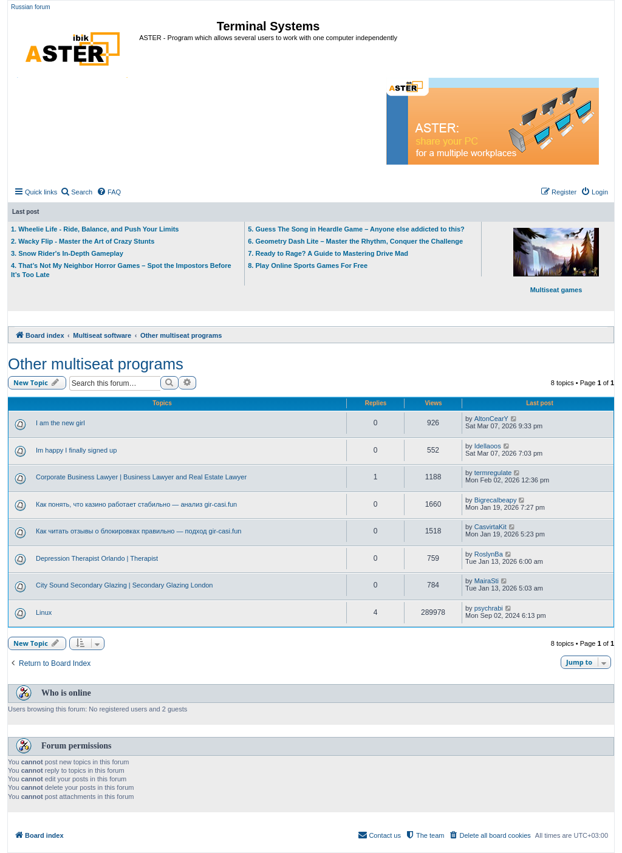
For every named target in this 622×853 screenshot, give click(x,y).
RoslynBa (488, 554)
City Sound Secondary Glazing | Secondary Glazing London (124, 585)
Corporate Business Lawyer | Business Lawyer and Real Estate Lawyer (141, 477)
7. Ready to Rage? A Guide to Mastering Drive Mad (328, 253)
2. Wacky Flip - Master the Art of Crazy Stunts (82, 241)
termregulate (493, 472)
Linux (44, 612)
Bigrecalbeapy (495, 500)
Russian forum (30, 7)
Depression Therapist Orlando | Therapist (97, 558)
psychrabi (488, 608)
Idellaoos (487, 446)
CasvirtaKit (490, 526)
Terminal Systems (268, 26)
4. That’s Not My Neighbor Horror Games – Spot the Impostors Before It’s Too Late (121, 270)
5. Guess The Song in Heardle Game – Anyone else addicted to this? (356, 229)
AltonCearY (491, 418)
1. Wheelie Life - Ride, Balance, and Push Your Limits (95, 229)
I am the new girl (60, 422)
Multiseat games (556, 260)
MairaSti (486, 580)
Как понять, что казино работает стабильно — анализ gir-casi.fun (136, 504)
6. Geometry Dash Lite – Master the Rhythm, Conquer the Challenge (355, 241)
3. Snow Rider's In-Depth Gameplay (67, 253)
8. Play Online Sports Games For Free (307, 265)
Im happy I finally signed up (76, 450)
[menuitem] (76, 192)
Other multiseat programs (95, 363)
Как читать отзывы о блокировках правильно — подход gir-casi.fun (138, 531)
